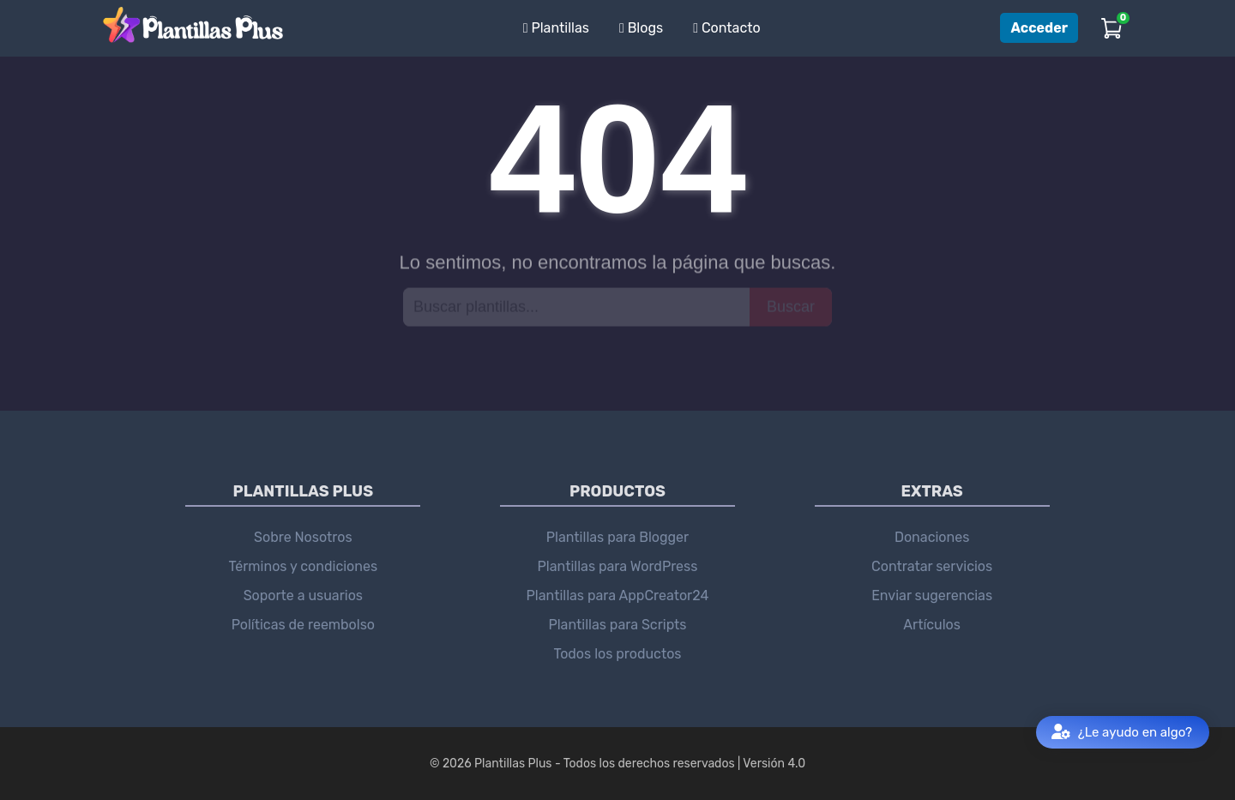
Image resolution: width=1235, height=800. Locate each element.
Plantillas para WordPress (618, 566)
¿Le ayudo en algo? (1121, 733)
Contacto (727, 28)
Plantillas (556, 28)
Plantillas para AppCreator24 (618, 595)
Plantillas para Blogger (617, 537)
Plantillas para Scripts (617, 625)
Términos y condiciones (303, 566)
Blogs (641, 28)
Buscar (791, 306)
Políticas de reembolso (303, 625)
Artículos (932, 625)
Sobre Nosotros (303, 537)
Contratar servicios (931, 566)
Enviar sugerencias (931, 595)
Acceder (1039, 28)
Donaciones (932, 537)
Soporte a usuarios (303, 595)
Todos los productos (617, 654)
